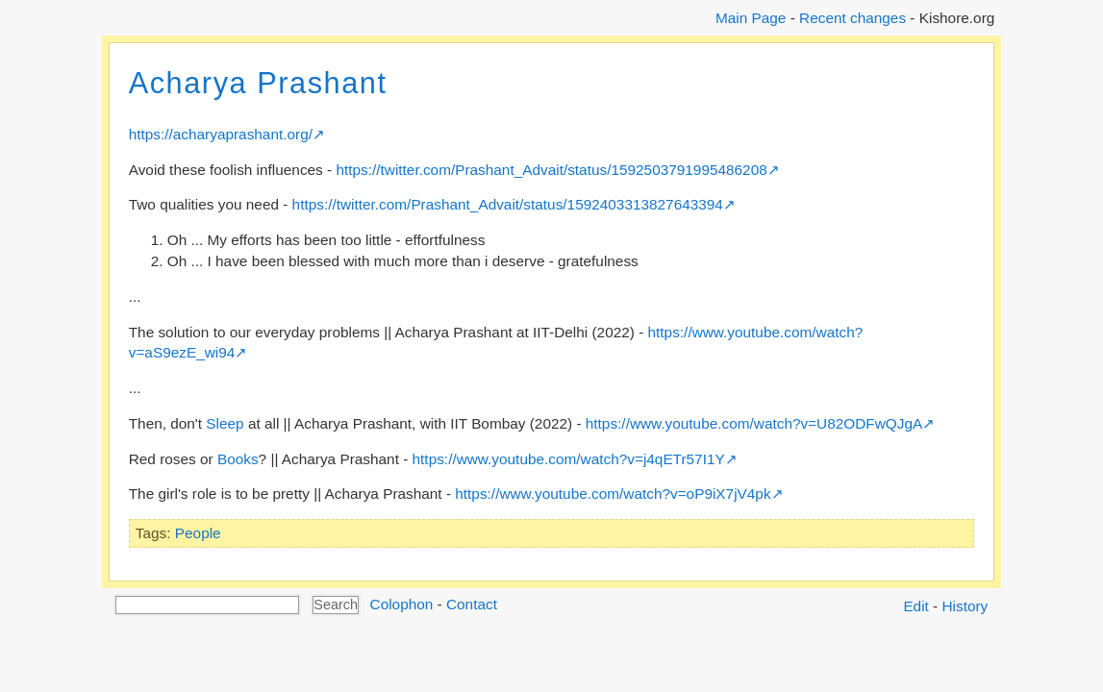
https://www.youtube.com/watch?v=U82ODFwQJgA (754, 423)
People (198, 533)
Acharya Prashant (258, 83)
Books (238, 459)
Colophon (402, 604)
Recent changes (852, 18)
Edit (915, 606)
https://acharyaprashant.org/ (221, 134)
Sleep (224, 423)
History (965, 606)
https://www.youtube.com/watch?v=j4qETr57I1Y (569, 459)
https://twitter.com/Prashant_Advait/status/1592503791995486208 (551, 169)
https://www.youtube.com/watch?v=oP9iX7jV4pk (612, 493)
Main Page (750, 18)
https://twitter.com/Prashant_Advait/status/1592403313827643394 (507, 204)
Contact (471, 604)
